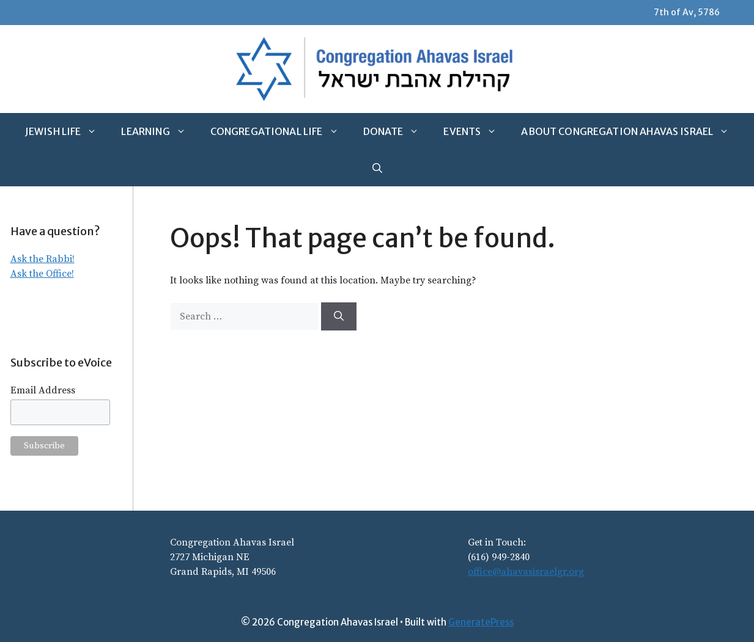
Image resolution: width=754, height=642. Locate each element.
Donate (397, 131)
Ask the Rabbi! (42, 259)
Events (476, 131)
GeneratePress (481, 622)
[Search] (339, 316)
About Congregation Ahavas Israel (631, 131)
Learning (159, 131)
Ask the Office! (42, 274)
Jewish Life (67, 131)
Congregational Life (280, 131)
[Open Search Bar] (377, 168)
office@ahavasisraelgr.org (526, 572)
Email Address (42, 390)
